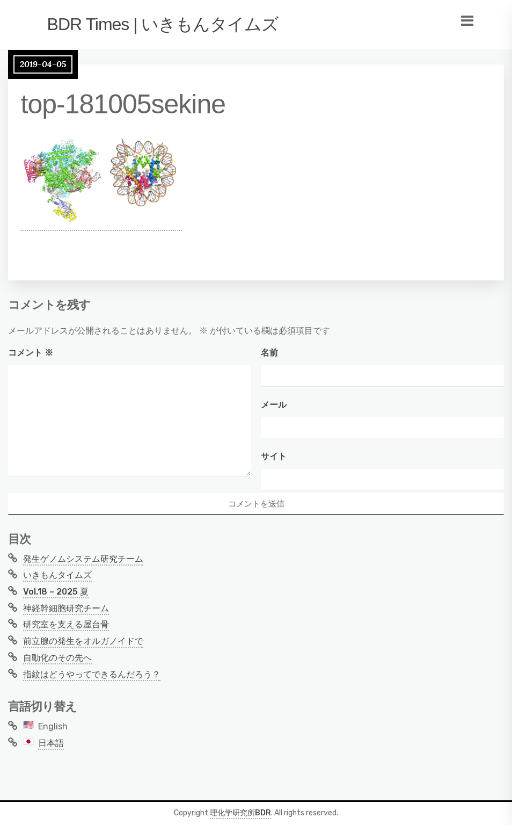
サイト (274, 456)
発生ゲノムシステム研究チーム (83, 559)
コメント (30, 352)
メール (274, 404)
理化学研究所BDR (240, 812)
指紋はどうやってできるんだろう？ (91, 674)
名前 (269, 352)
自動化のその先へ (57, 658)
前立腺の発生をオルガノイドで (83, 641)
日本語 (51, 743)
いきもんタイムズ (57, 575)
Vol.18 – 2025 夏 (56, 592)
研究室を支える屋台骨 (66, 624)
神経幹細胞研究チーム (66, 608)
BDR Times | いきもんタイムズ (163, 24)
